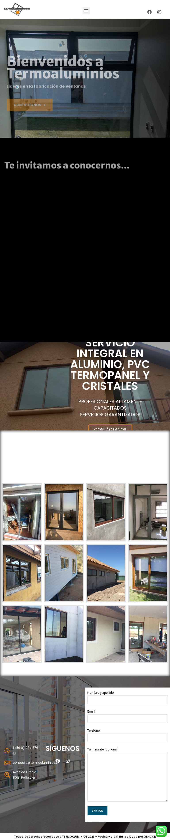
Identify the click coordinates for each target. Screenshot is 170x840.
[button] (86, 10)
